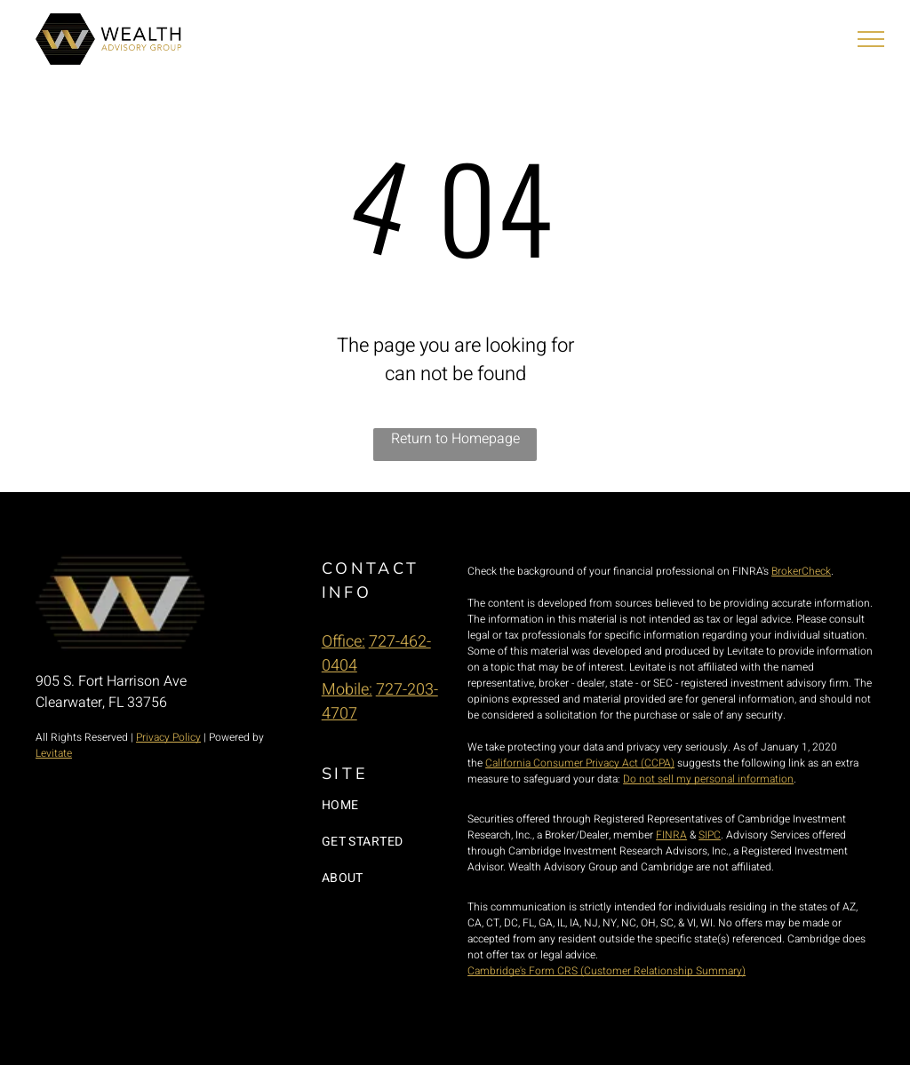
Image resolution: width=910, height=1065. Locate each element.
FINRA (671, 835)
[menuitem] (394, 805)
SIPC (709, 835)
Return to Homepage (455, 438)
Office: (343, 642)
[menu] (871, 39)
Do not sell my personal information (708, 779)
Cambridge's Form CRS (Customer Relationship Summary (604, 971)
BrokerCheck (801, 571)
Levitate (54, 753)
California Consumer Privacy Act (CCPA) (580, 763)
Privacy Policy (168, 737)
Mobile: (347, 690)
